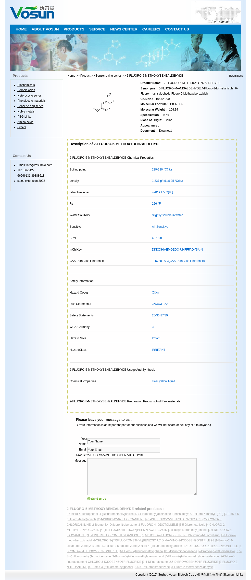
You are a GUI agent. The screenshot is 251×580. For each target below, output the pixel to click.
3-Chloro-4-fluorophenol (82, 514)
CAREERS (151, 29)
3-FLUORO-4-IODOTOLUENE (158, 524)
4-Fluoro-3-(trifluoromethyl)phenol (141, 551)
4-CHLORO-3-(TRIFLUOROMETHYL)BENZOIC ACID (128, 540)
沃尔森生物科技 (210, 574)
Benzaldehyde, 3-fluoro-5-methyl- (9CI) (198, 514)
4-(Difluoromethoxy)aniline (116, 514)
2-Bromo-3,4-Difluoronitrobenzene (114, 524)
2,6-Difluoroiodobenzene (181, 551)
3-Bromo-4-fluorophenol (204, 535)
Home (71, 75)
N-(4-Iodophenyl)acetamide (153, 514)
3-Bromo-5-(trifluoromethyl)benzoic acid (138, 556)
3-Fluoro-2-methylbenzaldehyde (192, 567)
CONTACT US (177, 29)
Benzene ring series (109, 75)
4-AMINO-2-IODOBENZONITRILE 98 (189, 540)
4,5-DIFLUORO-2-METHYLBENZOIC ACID (174, 519)
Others (21, 127)
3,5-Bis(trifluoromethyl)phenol (188, 530)
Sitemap (224, 22)
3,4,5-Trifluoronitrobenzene (152, 567)
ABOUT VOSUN (45, 29)
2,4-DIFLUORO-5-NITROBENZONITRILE (211, 546)
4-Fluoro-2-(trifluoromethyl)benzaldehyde (192, 556)
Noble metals (26, 111)
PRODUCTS (74, 29)
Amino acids (25, 122)
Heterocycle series (29, 95)
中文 (213, 22)
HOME (21, 29)
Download (165, 130)
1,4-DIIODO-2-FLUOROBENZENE (165, 535)
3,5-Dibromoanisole (192, 524)
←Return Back (235, 75)
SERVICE (97, 29)
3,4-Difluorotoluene (155, 562)
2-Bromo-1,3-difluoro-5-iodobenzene (113, 546)
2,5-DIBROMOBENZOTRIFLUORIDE (193, 562)
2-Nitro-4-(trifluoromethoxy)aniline (160, 546)
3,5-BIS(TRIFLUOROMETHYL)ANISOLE (114, 535)
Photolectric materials (31, 100)
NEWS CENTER (124, 29)
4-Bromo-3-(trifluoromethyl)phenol (111, 567)
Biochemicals (26, 85)
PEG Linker (24, 116)
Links (239, 574)
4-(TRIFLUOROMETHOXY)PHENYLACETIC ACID (134, 530)
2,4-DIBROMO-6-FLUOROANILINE (121, 519)
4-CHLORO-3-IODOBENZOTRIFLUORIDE (113, 562)
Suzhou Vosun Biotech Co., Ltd (178, 574)
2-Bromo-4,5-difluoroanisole (217, 551)
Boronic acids (26, 90)
